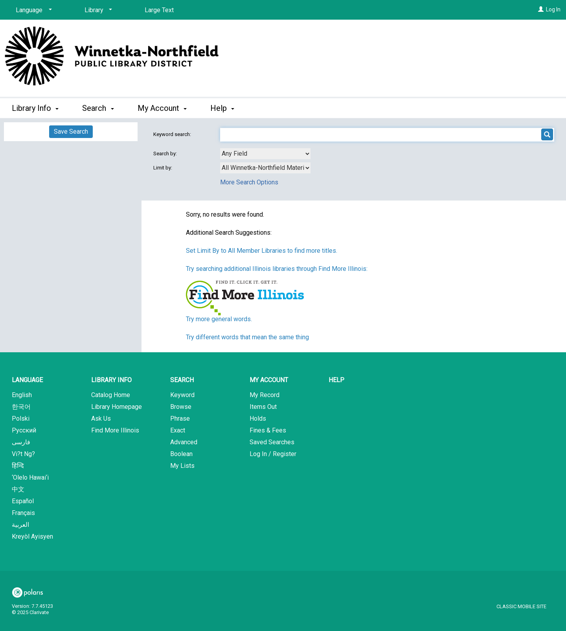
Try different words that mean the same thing (247, 337)
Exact (177, 430)
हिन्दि (18, 465)
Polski (20, 418)
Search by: (165, 153)
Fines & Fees (268, 430)
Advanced (183, 442)
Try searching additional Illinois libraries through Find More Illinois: (277, 268)
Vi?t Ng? (23, 454)
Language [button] (27, 380)
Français (23, 513)
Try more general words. (219, 319)
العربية (20, 524)
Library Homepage (116, 406)
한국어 (21, 406)
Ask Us (101, 418)
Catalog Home (110, 395)
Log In (553, 9)
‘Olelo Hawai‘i (30, 477)
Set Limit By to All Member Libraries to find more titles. (261, 250)
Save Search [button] (71, 131)
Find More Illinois (115, 430)
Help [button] (222, 108)
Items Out (263, 406)
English (22, 395)
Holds (258, 418)
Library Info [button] (35, 108)
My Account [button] (162, 108)
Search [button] (98, 108)
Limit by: (163, 168)
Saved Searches (272, 442)
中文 (18, 489)
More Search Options (249, 182)
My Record (264, 395)
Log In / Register (273, 454)
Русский (24, 430)
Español (23, 501)
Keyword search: (172, 134)
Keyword (182, 395)
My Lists (182, 465)
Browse (180, 406)
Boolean (181, 454)
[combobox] (265, 153)
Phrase (180, 418)
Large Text (159, 10)
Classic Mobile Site (521, 606)
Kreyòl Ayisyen (32, 536)
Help (336, 380)
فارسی (21, 442)
